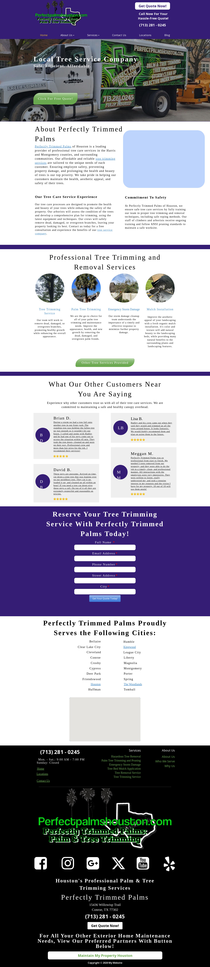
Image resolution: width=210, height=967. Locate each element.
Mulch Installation (160, 309)
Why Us (169, 766)
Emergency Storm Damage (124, 309)
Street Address (105, 575)
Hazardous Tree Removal (126, 756)
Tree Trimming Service (127, 776)
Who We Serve (165, 761)
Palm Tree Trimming (86, 309)
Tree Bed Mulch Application (124, 768)
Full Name (105, 542)
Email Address (105, 553)
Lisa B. (137, 418)
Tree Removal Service (128, 772)
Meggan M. (142, 453)
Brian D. (62, 418)
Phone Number (105, 564)
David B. (63, 469)
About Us (168, 757)
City (105, 586)
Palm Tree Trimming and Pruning (121, 760)
